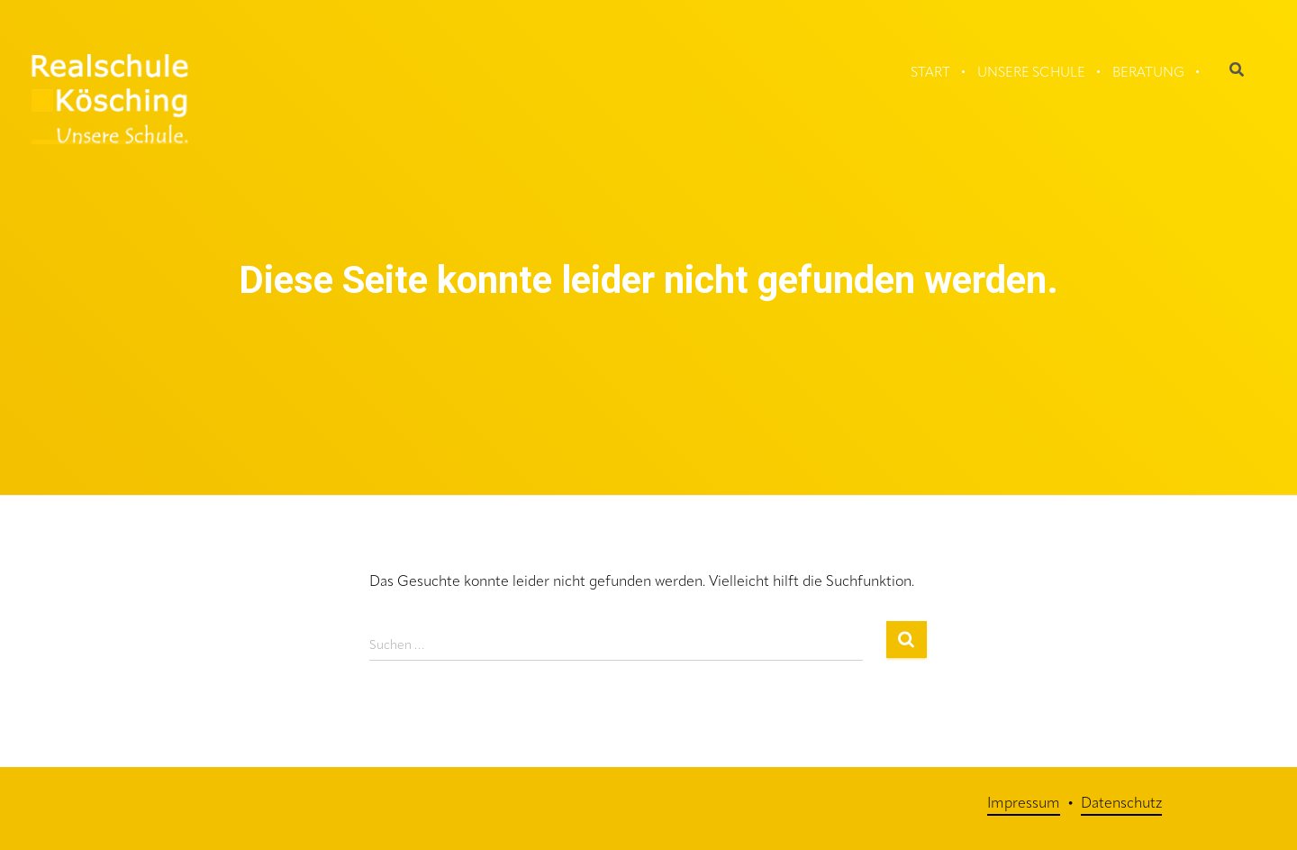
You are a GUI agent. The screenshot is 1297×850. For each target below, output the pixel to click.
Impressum (1023, 804)
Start (930, 73)
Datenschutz (1121, 804)
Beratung (1148, 73)
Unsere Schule (1031, 73)
